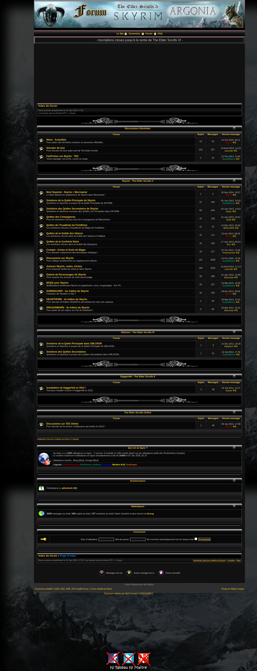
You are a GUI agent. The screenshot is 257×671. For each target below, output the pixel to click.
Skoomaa (228, 277)
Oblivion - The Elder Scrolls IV (138, 332)
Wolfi (228, 220)
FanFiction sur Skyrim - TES (62, 156)
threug (150, 513)
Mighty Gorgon (237, 589)
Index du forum (47, 105)
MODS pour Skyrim (57, 282)
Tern (229, 244)
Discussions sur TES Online (62, 423)
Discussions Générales (138, 128)
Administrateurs (71, 465)
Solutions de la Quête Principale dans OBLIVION (74, 343)
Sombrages (131, 465)
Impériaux (106, 465)
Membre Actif (118, 465)
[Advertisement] (139, 72)
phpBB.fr (149, 593)
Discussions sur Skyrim (60, 258)
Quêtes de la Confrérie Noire (62, 241)
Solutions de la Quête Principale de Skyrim (70, 200)
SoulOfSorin (228, 159)
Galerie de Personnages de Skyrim (66, 274)
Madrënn (228, 346)
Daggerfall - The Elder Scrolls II (137, 376)
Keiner (229, 390)
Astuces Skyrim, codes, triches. (64, 266)
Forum (149, 33)
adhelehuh (66, 488)
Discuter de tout (55, 148)
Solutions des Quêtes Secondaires (66, 351)
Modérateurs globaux (90, 465)
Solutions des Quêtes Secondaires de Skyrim (72, 208)
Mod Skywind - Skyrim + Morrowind (66, 192)
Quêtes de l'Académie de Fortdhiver (66, 225)
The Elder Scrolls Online (137, 412)
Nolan (229, 211)
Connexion (134, 33)
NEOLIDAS (228, 228)
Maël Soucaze (131, 593)
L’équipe (75, 439)
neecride (228, 151)
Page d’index (68, 555)
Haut (238, 560)
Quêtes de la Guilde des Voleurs (64, 233)
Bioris (229, 142)
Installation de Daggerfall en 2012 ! (66, 387)
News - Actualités (56, 139)
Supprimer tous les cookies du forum (53, 439)
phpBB (49, 589)
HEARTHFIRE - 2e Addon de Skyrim (66, 299)
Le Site (120, 33)
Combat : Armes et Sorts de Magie (66, 249)
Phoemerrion (228, 252)
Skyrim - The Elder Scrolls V (137, 181)
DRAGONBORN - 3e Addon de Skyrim (67, 307)
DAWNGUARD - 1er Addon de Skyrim (67, 291)
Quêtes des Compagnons (60, 216)
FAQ (160, 33)
